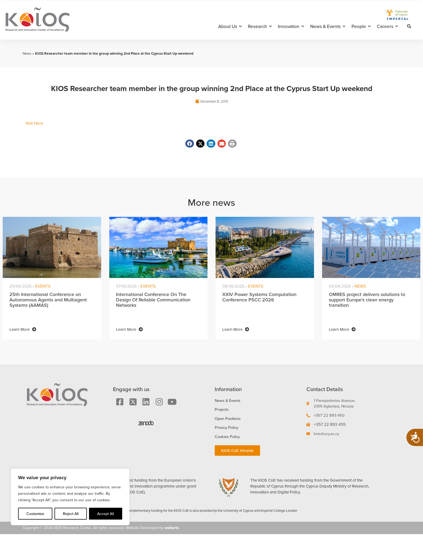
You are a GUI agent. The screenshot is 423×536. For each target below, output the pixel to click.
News (27, 53)
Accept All (105, 513)
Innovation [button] (291, 26)
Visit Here (34, 123)
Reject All (71, 513)
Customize (35, 513)
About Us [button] (230, 26)
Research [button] (260, 26)
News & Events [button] (327, 26)
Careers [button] (387, 26)
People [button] (361, 26)
